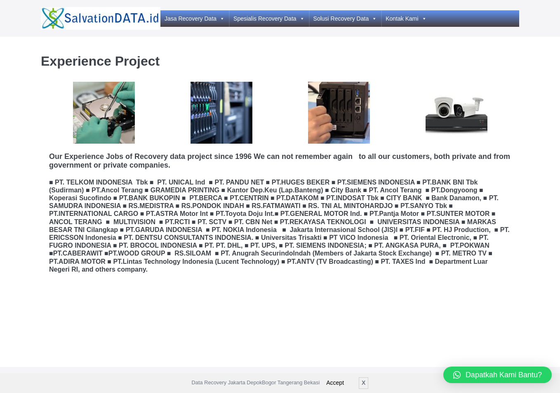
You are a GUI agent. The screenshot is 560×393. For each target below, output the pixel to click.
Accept (335, 382)
